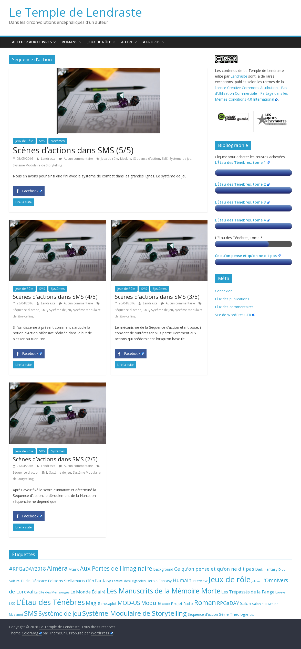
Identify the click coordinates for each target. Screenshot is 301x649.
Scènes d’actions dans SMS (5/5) (73, 150)
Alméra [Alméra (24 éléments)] (57, 568)
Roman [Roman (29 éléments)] (205, 602)
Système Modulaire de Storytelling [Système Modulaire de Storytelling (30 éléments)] (134, 613)
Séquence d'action (146, 158)
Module (125, 158)
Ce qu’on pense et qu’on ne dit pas (247, 255)
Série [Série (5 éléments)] (224, 614)
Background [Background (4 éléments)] (163, 569)
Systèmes (58, 141)
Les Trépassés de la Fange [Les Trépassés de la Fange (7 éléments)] (247, 592)
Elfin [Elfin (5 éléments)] (90, 580)
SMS (42, 141)
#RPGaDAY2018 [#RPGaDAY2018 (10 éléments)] (27, 568)
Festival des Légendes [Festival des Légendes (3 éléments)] (129, 581)
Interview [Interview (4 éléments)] (199, 580)
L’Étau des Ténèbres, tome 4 (242, 220)
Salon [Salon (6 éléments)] (245, 603)
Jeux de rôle (109, 158)
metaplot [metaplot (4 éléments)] (109, 603)
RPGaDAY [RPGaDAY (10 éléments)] (228, 603)
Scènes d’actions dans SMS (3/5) (157, 296)
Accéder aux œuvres (32, 41)
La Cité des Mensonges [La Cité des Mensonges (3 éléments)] (51, 592)
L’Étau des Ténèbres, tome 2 (242, 184)
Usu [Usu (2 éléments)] (252, 614)
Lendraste (48, 158)
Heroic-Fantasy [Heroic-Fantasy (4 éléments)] (159, 580)
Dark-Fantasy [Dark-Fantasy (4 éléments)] (266, 569)
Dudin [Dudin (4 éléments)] (25, 580)
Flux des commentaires (234, 306)
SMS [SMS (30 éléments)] (30, 613)
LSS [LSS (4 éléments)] (12, 603)
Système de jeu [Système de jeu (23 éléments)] (59, 613)
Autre (127, 41)
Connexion (224, 291)
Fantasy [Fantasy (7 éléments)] (103, 580)
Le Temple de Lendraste (75, 12)
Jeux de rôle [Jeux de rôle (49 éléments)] (230, 579)
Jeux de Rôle (99, 41)
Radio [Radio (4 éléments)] (188, 603)
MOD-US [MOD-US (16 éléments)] (129, 603)
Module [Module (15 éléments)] (151, 603)
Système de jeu (180, 158)
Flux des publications (232, 298)
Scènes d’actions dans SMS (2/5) (55, 459)
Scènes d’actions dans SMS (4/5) (55, 296)
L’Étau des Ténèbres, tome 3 (242, 202)
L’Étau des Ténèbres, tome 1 (242, 162)
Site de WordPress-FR (235, 314)
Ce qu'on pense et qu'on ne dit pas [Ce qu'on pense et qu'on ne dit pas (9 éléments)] (214, 569)
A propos (151, 41)
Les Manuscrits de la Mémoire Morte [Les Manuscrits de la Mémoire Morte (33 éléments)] (163, 590)
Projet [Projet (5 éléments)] (176, 603)
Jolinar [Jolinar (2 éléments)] (256, 581)
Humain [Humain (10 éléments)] (182, 580)
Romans (69, 41)
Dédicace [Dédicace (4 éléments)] (39, 580)
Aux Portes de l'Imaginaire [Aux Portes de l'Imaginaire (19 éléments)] (116, 568)
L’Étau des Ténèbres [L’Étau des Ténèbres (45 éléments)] (50, 602)
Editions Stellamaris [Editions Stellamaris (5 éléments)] (66, 580)
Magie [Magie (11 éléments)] (93, 603)
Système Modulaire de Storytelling (37, 165)
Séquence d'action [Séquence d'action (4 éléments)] (203, 614)
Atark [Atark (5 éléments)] (74, 569)
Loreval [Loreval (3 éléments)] (280, 592)
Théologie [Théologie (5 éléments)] (239, 614)
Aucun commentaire (76, 158)
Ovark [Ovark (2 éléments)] (166, 604)
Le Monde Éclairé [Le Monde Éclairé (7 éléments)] (88, 592)
